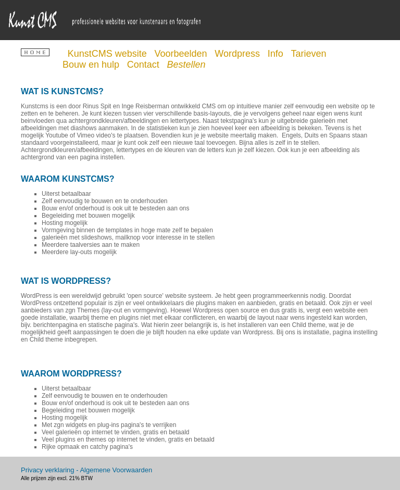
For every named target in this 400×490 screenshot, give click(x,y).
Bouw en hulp (92, 64)
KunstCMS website (108, 53)
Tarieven (310, 53)
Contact (144, 64)
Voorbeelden (181, 53)
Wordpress (238, 53)
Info (277, 53)
